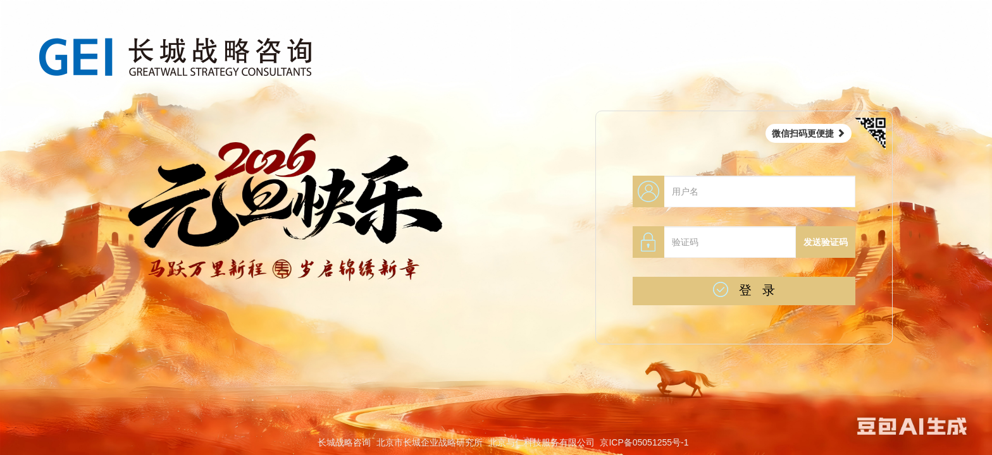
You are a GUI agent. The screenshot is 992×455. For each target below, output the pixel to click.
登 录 (743, 289)
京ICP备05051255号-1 (644, 442)
